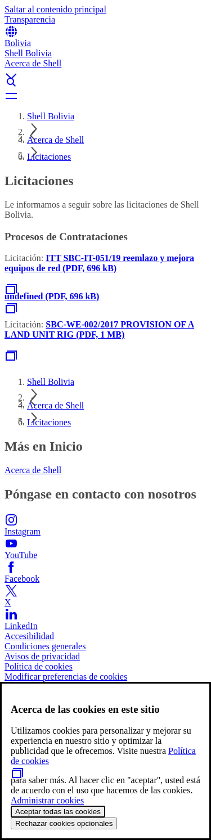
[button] (105, 67)
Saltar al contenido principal (55, 9)
